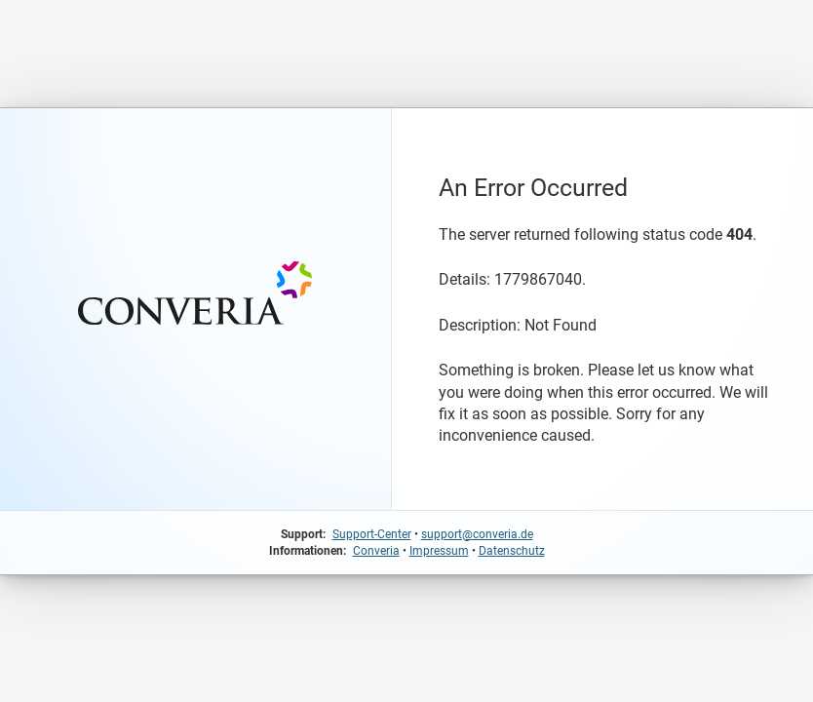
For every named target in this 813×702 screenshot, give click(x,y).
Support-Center (371, 534)
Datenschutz (512, 551)
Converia (376, 551)
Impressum (439, 551)
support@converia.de (477, 534)
